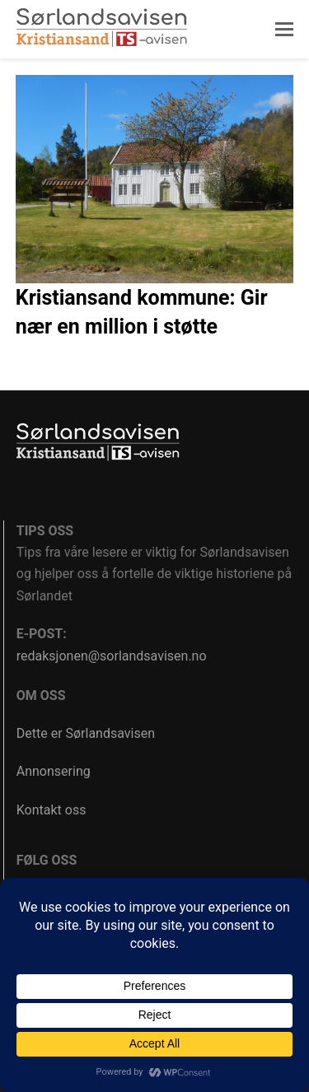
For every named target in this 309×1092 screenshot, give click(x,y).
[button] (284, 29)
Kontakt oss (51, 810)
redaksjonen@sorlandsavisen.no (111, 656)
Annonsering (53, 771)
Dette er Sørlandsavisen (85, 733)
